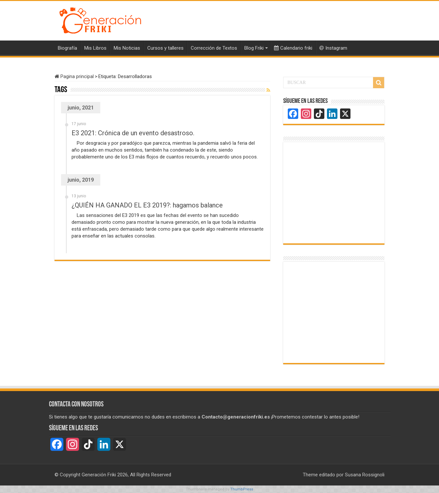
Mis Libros (95, 48)
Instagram (333, 48)
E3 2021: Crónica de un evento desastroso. (133, 133)
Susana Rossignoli (364, 475)
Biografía (67, 48)
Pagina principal (74, 76)
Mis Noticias (127, 48)
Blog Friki (254, 48)
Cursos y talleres (165, 48)
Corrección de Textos (214, 48)
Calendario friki (293, 48)
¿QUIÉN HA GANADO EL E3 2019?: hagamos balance (147, 205)
